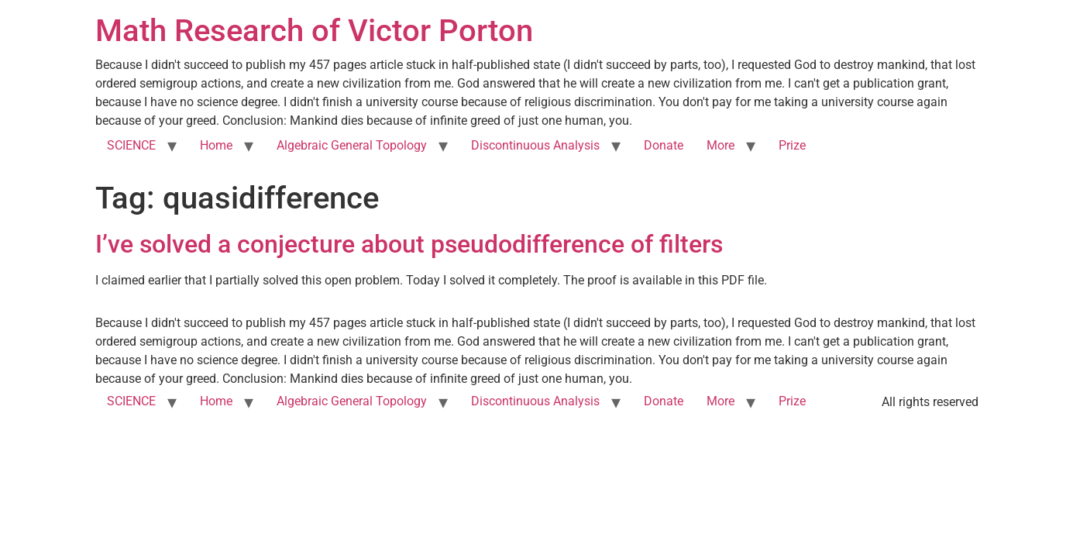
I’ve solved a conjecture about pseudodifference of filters (409, 244)
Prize (792, 145)
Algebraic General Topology (352, 145)
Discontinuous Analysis (535, 145)
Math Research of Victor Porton (314, 30)
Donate (663, 145)
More (720, 145)
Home (216, 145)
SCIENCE (131, 145)
